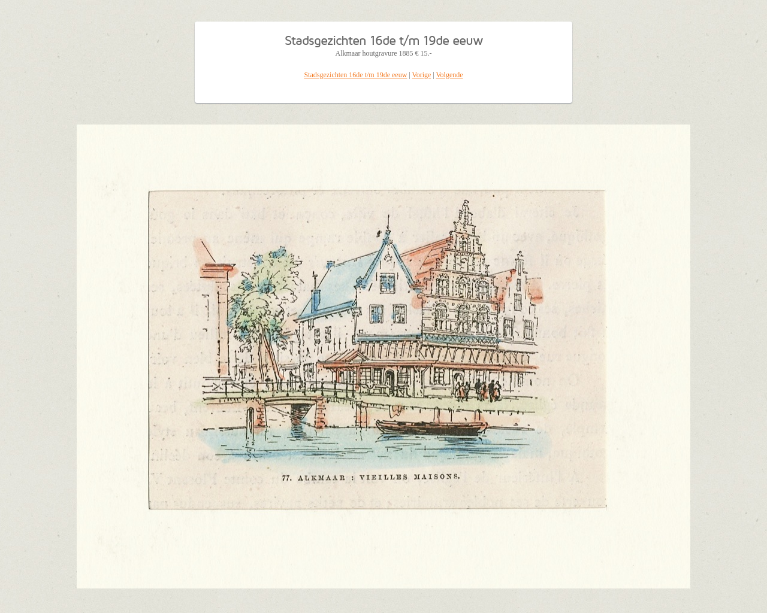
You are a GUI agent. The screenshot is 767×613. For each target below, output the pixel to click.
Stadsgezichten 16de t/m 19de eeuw (355, 75)
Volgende (449, 75)
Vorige (421, 75)
